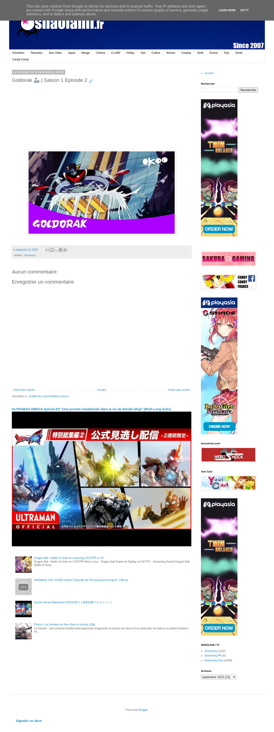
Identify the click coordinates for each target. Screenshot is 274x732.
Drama (214, 52)
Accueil (101, 389)
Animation (18, 52)
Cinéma (100, 52)
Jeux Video (55, 52)
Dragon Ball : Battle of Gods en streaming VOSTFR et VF (69, 558)
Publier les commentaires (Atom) (49, 396)
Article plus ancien (179, 389)
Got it (244, 10)
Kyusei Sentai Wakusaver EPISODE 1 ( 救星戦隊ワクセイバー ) (73, 602)
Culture (156, 52)
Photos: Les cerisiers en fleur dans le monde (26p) (64, 624)
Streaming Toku (213, 660)
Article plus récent (24, 389)
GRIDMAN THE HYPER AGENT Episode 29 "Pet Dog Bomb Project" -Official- (81, 580)
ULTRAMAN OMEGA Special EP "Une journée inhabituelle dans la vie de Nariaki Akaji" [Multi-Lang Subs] (91, 409)
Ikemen (170, 52)
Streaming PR (212, 655)
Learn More (227, 10)
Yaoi (142, 52)
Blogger (143, 709)
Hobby (130, 52)
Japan (72, 52)
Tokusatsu (36, 52)
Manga (85, 52)
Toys (226, 52)
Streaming (29, 255)
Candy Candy (20, 59)
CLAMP (115, 52)
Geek (200, 52)
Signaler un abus (29, 721)
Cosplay (186, 52)
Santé (238, 52)
